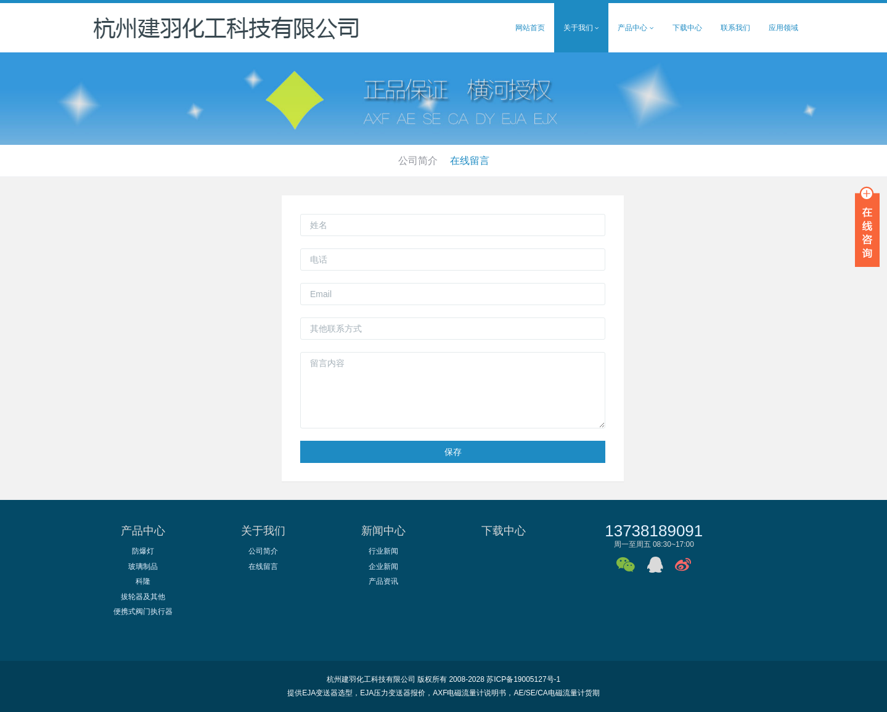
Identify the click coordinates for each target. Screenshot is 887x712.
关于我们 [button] (581, 28)
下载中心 (687, 27)
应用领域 (783, 27)
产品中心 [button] (635, 28)
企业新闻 (383, 566)
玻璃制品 (143, 566)
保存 (453, 452)
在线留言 (469, 160)
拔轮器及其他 (143, 596)
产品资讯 (383, 581)
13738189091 (654, 531)
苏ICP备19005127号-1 (523, 679)
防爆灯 (143, 551)
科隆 (143, 581)
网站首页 (530, 27)
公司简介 (418, 160)
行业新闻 (383, 551)
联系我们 (735, 27)
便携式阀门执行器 (143, 611)
